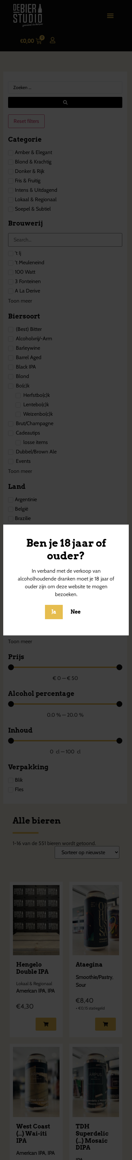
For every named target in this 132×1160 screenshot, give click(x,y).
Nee (76, 612)
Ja (53, 612)
